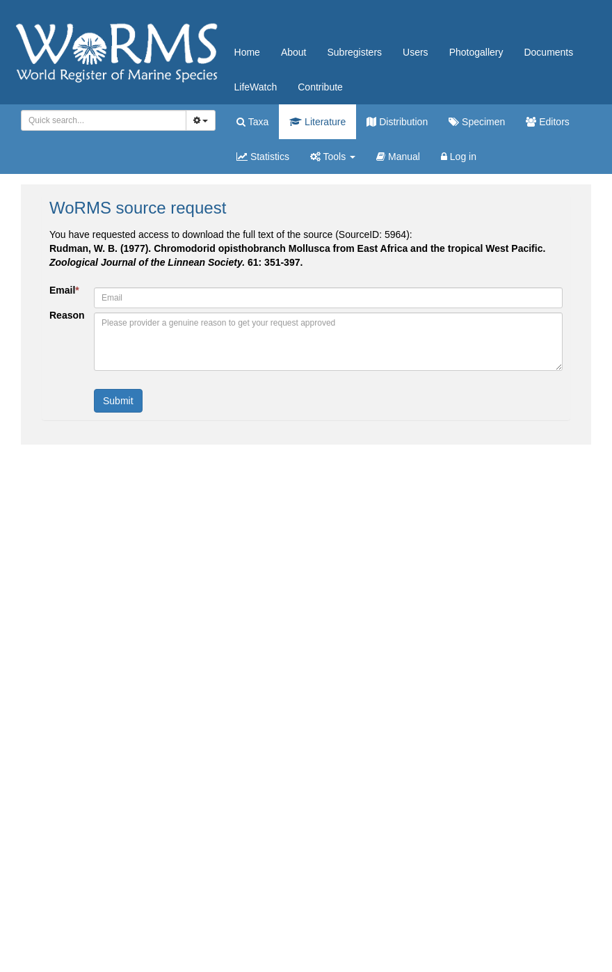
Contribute (320, 87)
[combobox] (103, 120)
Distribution (397, 121)
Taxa (252, 121)
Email (64, 290)
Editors (547, 121)
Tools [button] (332, 156)
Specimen (477, 121)
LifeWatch (255, 87)
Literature (317, 121)
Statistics (262, 156)
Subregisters (354, 52)
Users (415, 52)
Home (247, 52)
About (294, 52)
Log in (458, 156)
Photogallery (476, 52)
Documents (548, 52)
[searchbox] (101, 120)
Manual (398, 156)
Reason (66, 315)
